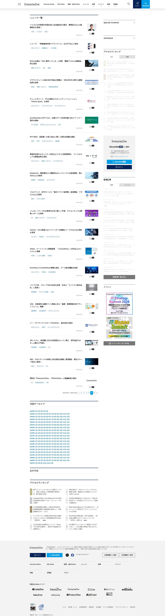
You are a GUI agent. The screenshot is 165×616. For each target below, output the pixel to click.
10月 (61, 414)
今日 (111, 57)
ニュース (86, 4)
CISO (43, 327)
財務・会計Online (74, 4)
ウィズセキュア (58, 161)
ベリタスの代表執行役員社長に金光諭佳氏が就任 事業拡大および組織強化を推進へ (56, 26)
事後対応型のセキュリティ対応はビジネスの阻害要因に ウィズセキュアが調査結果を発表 (56, 155)
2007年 (32, 463)
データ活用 (34, 124)
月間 (127, 57)
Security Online (49, 4)
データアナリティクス (53, 236)
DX (44, 68)
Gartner (41, 236)
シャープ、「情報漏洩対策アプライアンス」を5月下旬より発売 (54, 44)
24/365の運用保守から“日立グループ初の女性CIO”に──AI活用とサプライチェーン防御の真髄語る (83, 500)
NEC (32, 141)
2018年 (32, 433)
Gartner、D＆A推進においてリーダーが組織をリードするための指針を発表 (56, 231)
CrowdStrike (52, 272)
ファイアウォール (47, 106)
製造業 (33, 180)
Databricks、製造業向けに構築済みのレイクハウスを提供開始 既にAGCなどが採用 (56, 174)
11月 (64, 414)
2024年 (32, 416)
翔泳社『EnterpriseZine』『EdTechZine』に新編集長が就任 (53, 378)
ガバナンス (40, 366)
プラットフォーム (54, 311)
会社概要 (98, 607)
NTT (38, 141)
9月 (58, 414)
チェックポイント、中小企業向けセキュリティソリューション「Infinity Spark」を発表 (53, 100)
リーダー (33, 236)
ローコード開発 (43, 292)
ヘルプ (64, 607)
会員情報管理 (83, 607)
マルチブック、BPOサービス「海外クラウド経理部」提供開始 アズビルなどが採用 (56, 193)
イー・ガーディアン (53, 327)
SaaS (32, 255)
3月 (41, 411)
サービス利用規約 (108, 607)
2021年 (32, 425)
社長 (46, 31)
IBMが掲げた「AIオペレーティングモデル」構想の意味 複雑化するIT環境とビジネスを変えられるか (83, 492)
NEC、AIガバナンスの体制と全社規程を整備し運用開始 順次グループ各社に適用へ (56, 360)
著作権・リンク (72, 607)
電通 (49, 68)
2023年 (32, 419)
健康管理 (33, 311)
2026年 (32, 411)
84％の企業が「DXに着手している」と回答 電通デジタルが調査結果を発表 (55, 62)
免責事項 (91, 607)
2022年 (32, 422)
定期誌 (115, 4)
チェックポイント (60, 106)
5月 (47, 411)
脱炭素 (57, 141)
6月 (50, 414)
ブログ (66, 573)
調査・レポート (35, 68)
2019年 (32, 430)
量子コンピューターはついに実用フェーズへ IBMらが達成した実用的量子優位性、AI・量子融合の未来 (47, 492)
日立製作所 (42, 311)
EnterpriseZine (39, 382)
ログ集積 (53, 48)
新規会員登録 (119, 162)
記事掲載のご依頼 (110, 555)
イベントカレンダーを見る (119, 343)
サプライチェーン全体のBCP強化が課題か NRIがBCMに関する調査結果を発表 (56, 81)
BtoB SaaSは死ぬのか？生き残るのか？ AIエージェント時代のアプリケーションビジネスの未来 (83, 509)
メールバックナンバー (119, 156)
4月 (44, 411)
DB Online (61, 4)
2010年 (32, 455)
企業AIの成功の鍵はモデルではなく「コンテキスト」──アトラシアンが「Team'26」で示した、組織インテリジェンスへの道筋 (119, 193)
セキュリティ (35, 48)
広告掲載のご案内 (127, 555)
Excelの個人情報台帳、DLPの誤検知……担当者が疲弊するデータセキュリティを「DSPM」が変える (83, 518)
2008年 (32, 460)
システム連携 (41, 255)
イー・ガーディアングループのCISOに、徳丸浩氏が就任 (51, 323)
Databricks (41, 180)
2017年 (32, 436)
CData (49, 255)
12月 (68, 414)
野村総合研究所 (53, 87)
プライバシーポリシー (121, 607)
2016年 (32, 438)
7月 (52, 414)
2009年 (32, 457)
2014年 (32, 444)
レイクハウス (51, 180)
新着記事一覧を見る (119, 277)
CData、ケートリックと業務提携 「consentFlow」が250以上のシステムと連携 (56, 250)
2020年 (32, 427)
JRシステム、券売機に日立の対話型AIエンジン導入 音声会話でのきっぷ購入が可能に (55, 342)
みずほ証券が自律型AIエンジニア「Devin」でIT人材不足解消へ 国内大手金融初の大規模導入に (47, 527)
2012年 (32, 449)
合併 (52, 292)
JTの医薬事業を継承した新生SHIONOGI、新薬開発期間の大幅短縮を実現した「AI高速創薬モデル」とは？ (47, 509)
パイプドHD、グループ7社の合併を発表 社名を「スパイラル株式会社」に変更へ (56, 286)
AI (32, 218)
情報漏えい (45, 48)
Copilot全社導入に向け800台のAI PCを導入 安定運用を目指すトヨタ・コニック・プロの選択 (48, 500)
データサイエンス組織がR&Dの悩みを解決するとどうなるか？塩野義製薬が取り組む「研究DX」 (47, 518)
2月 (39, 411)
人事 (32, 31)
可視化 (44, 272)
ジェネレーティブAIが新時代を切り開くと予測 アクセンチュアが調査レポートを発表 (56, 212)
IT (32, 382)
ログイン (119, 167)
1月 (36, 411)
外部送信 (132, 607)
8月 (55, 414)
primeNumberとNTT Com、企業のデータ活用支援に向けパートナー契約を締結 (56, 119)
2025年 (32, 414)
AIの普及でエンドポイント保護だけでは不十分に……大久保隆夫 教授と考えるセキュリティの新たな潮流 (83, 527)
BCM (32, 87)
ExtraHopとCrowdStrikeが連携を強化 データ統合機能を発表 (54, 268)
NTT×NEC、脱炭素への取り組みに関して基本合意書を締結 (52, 137)
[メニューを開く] (19, 4)
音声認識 (33, 347)
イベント (101, 4)
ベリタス (39, 31)
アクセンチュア (51, 218)
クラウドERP (41, 199)
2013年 (32, 447)
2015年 (32, 441)
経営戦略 (33, 292)
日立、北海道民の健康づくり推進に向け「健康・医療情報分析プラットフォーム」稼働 (56, 305)
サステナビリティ (47, 141)
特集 (108, 4)
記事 (93, 4)
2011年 (32, 452)
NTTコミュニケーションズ (48, 124)
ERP (32, 199)
